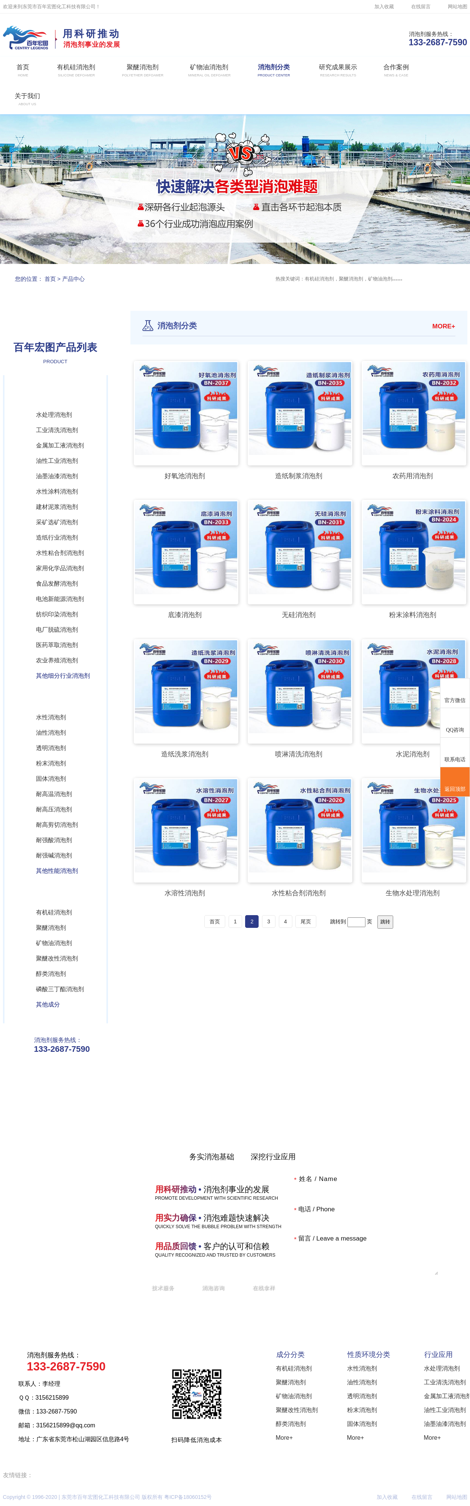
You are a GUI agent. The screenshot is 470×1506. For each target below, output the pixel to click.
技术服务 (163, 1288)
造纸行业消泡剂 (57, 537)
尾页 (306, 921)
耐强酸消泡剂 (54, 840)
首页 (50, 279)
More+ (284, 1437)
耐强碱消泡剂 (54, 855)
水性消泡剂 (51, 717)
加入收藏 (384, 6)
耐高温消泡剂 (54, 794)
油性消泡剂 (51, 732)
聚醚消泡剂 (51, 927)
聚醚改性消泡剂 (57, 958)
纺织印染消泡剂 (57, 614)
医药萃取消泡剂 (57, 645)
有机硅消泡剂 (54, 912)
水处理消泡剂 (54, 415)
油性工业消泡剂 (57, 461)
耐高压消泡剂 (54, 809)
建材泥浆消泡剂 (57, 507)
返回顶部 (455, 782)
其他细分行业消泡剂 (63, 675)
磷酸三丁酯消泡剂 (60, 989)
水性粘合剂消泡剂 (60, 553)
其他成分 (48, 1004)
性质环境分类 (368, 1354)
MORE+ (444, 326)
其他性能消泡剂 (57, 871)
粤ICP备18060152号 (188, 1497)
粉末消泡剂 (51, 763)
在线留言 (421, 6)
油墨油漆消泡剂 (57, 476)
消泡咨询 (213, 1288)
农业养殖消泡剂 (57, 660)
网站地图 (457, 6)
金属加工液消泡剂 (60, 445)
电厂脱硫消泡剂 (57, 629)
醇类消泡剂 (51, 974)
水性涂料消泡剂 (57, 491)
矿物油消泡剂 (54, 943)
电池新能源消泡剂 (60, 599)
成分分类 (290, 1354)
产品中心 (73, 279)
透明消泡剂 (51, 748)
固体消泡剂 (51, 778)
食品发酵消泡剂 (57, 583)
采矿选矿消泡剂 (57, 522)
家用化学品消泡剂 (60, 568)
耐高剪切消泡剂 (57, 825)
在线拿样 (264, 1288)
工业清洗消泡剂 (57, 430)
